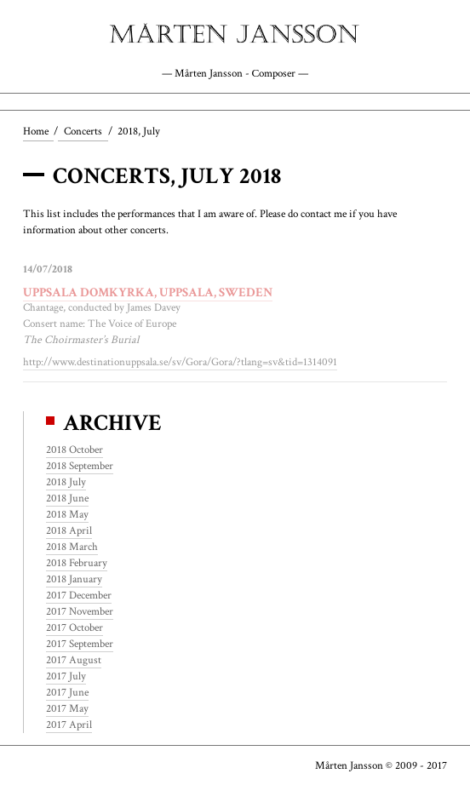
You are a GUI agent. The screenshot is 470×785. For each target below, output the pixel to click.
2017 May (67, 708)
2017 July (66, 676)
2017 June (67, 692)
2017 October (74, 627)
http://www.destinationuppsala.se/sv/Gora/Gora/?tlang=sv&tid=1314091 (180, 362)
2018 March (72, 546)
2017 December (79, 595)
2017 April (69, 724)
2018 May (67, 514)
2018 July (66, 482)
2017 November (79, 611)
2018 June (67, 498)
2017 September (79, 643)
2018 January (74, 579)
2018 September (79, 465)
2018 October (74, 449)
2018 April (69, 530)
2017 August (73, 660)
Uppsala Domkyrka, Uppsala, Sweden (147, 292)
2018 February (76, 562)
